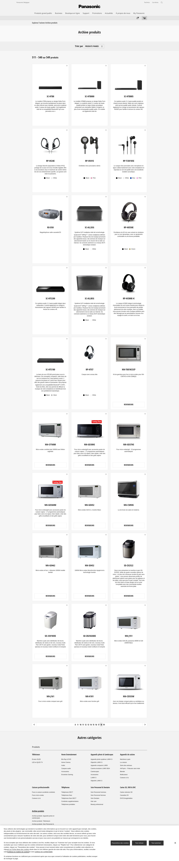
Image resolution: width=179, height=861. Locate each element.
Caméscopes (95, 771)
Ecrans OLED (36, 759)
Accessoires (65, 771)
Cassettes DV (124, 795)
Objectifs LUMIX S (96, 781)
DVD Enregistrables (126, 798)
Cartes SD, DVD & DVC (128, 787)
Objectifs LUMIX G (96, 762)
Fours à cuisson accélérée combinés (43, 792)
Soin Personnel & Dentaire (100, 787)
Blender (122, 771)
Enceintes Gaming (67, 774)
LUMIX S (93, 777)
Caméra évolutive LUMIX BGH (100, 768)
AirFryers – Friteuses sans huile (130, 768)
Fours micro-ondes (38, 795)
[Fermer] (175, 843)
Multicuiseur (124, 774)
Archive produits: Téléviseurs (41, 821)
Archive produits (38, 811)
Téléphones (65, 787)
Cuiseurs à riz (124, 777)
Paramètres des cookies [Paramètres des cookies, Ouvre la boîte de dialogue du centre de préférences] (120, 843)
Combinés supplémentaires (69, 801)
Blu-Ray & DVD (66, 759)
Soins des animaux (126, 765)
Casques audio (66, 768)
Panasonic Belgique (22, 2)
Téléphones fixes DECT (68, 798)
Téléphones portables (68, 804)
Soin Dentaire (95, 798)
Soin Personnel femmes (98, 795)
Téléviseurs (36, 754)
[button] (67, 66)
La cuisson (123, 762)
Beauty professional (97, 804)
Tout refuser (139, 843)
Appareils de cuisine (127, 754)
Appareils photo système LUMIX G (101, 759)
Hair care (94, 801)
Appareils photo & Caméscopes (102, 754)
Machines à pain (125, 759)
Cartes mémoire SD (126, 792)
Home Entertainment (68, 754)
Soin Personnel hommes (98, 792)
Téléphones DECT (67, 792)
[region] (89, 843)
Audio (63, 765)
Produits (36, 747)
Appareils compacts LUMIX (99, 765)
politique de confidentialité (44, 852)
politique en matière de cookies (18, 852)
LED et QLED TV (37, 762)
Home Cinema (65, 762)
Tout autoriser (156, 843)
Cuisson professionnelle (40, 787)
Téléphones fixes (66, 795)
